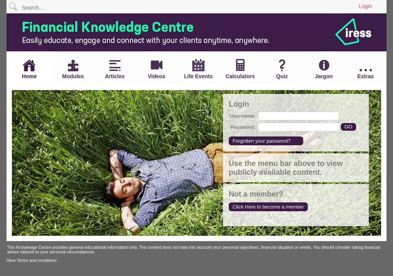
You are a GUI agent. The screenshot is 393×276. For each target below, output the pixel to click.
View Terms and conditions (31, 260)
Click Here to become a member (268, 207)
